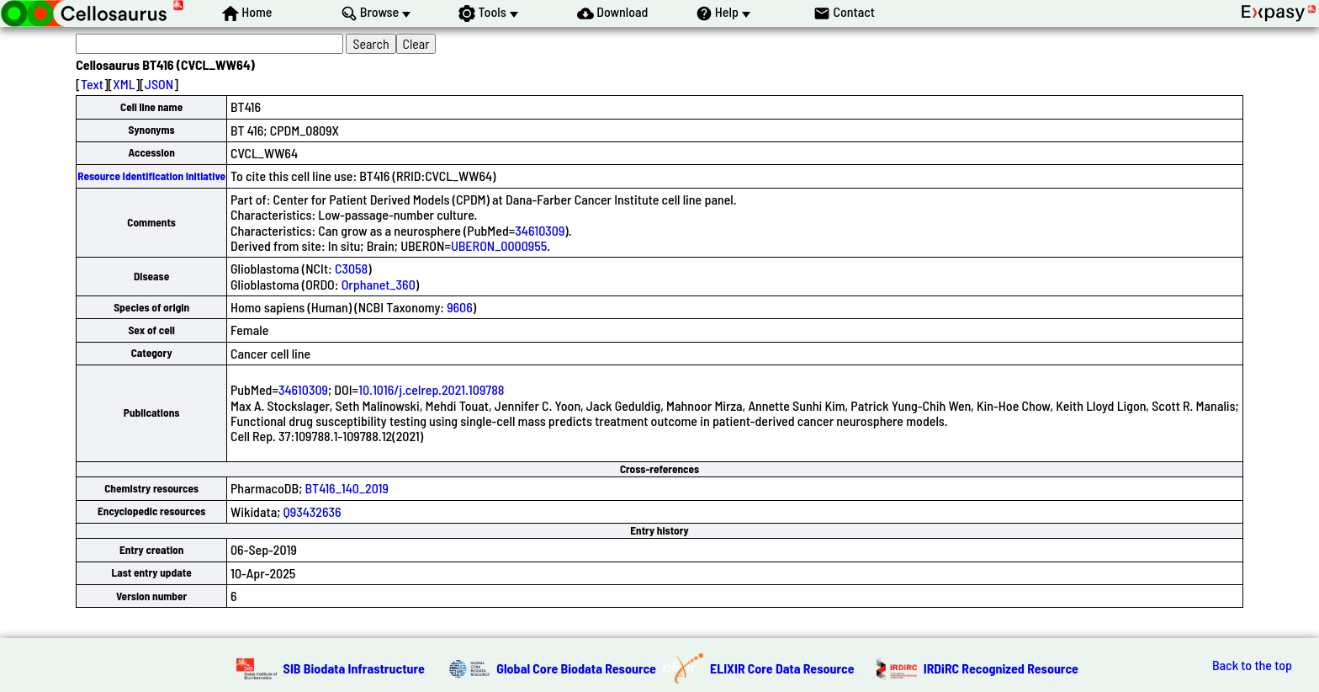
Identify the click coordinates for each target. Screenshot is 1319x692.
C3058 (351, 268)
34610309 (539, 230)
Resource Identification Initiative (151, 176)
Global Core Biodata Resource (576, 668)
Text (92, 84)
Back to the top (1252, 665)
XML (124, 84)
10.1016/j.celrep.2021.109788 (431, 389)
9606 (460, 307)
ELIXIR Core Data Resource (782, 668)
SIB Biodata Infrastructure (354, 668)
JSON (159, 84)
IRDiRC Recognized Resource (1001, 668)
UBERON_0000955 (499, 245)
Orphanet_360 (379, 284)
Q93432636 (312, 511)
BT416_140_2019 (347, 488)
